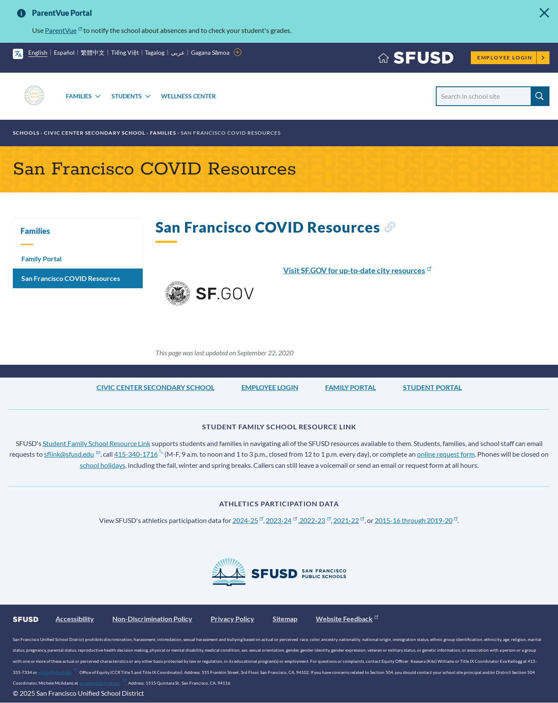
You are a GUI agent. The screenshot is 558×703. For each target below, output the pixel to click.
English (37, 52)
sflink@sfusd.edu (72, 454)
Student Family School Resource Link (96, 443)
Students (127, 96)
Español (64, 52)
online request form (446, 454)
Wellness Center (188, 96)
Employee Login (511, 57)
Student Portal (432, 387)
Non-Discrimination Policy (152, 618)
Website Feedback (347, 618)
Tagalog (154, 52)
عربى (178, 52)
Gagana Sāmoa (210, 52)
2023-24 (281, 520)
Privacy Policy (232, 618)
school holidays (102, 465)
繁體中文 (93, 52)
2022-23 (315, 520)
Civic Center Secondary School (94, 133)
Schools (26, 133)
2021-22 (348, 520)
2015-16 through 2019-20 (416, 520)
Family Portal (41, 258)
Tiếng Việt (125, 52)
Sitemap (285, 618)
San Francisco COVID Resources (70, 278)
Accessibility (75, 618)
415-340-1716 (138, 454)
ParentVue (63, 30)
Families (79, 96)
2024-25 (248, 520)
